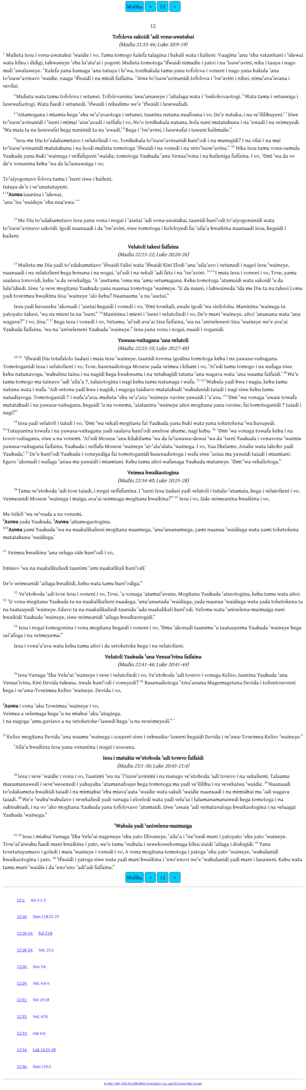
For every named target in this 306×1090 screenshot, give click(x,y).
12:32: (22, 1016)
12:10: (22, 916)
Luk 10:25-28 (44, 1049)
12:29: (22, 983)
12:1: (21, 899)
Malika (134, 6)
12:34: (22, 1049)
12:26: (22, 966)
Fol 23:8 (45, 933)
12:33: (22, 1033)
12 (162, 6)
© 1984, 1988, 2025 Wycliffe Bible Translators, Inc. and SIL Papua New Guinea (153, 1083)
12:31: (22, 999)
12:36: (22, 1066)
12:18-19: (25, 933)
